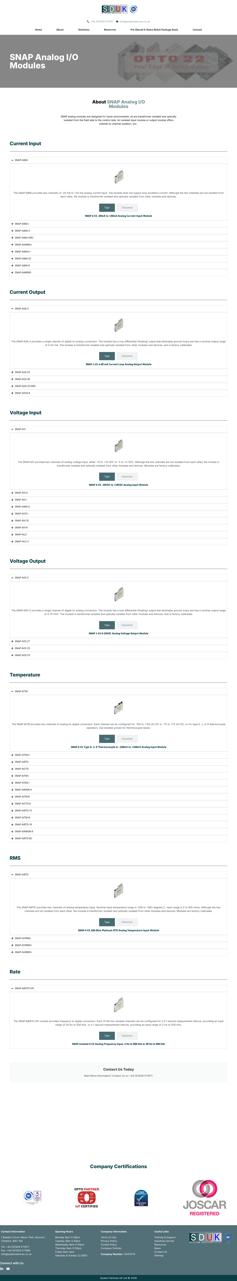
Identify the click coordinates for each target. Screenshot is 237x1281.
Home (38, 30)
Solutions (83, 30)
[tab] (107, 208)
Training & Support (164, 1237)
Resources (110, 30)
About (60, 30)
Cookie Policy (109, 1244)
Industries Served (164, 1240)
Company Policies (111, 1248)
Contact (197, 30)
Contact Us (160, 1251)
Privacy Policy (109, 1240)
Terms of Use (108, 1237)
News (157, 1248)
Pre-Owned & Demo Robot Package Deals (154, 30)
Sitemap (159, 1255)
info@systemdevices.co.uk (16, 1254)
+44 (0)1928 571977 (17, 1246)
